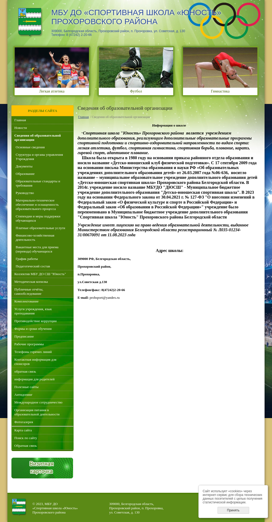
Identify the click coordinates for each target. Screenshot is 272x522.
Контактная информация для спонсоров (35, 361)
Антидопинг (23, 395)
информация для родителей (34, 379)
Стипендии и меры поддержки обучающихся (38, 218)
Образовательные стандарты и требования (38, 183)
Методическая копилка (31, 282)
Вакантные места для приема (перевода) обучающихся (37, 249)
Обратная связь (25, 446)
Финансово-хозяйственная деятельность (35, 237)
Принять (233, 510)
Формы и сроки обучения (33, 329)
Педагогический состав (33, 266)
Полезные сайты (26, 387)
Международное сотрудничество (38, 402)
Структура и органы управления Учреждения (39, 157)
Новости (20, 128)
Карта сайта (23, 430)
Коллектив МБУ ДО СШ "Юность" (40, 274)
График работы (27, 259)
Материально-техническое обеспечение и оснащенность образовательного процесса (37, 204)
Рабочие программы (29, 344)
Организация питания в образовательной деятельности (37, 412)
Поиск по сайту (25, 438)
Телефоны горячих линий (33, 352)
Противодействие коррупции (35, 321)
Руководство (25, 193)
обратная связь (25, 371)
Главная (20, 120)
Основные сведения (30, 147)
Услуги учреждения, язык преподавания (33, 311)
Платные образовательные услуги (40, 228)
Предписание (24, 336)
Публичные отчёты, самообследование (28, 291)
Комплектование (26, 301)
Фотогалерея (23, 422)
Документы (24, 166)
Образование (25, 174)
